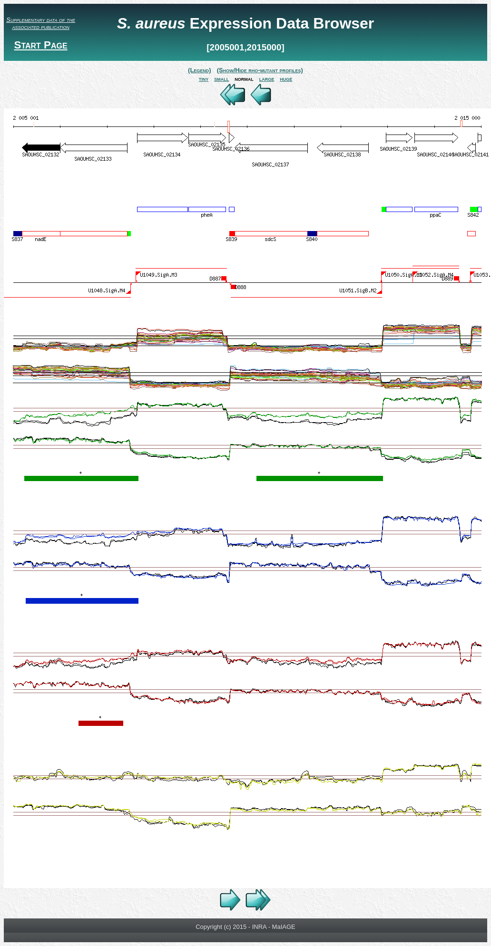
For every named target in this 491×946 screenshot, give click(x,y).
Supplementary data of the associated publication (40, 23)
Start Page (40, 45)
